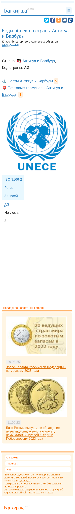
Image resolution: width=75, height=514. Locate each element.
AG (6, 204)
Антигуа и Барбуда (38, 61)
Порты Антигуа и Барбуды (30, 81)
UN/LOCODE (10, 44)
